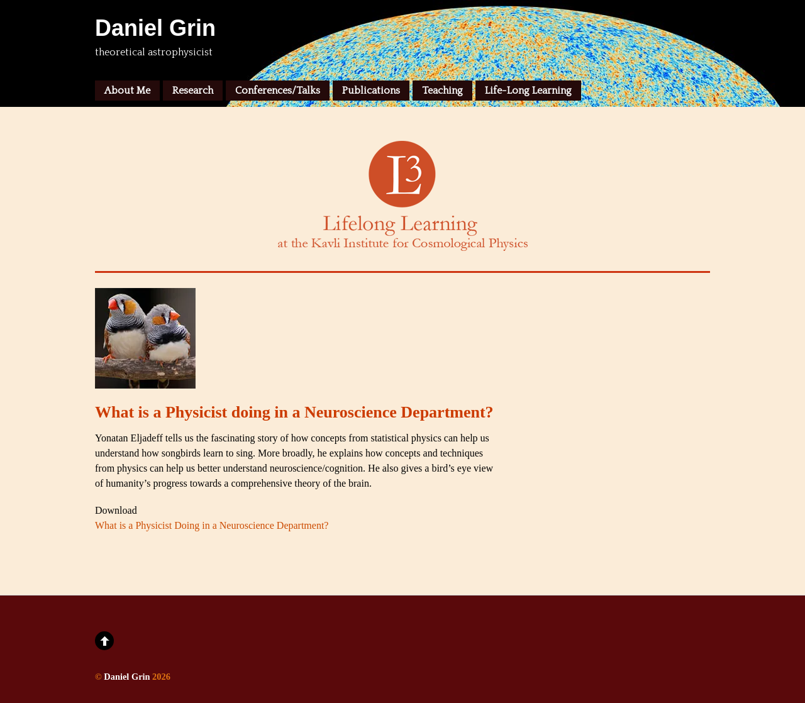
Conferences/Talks (277, 90)
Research (192, 90)
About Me (127, 90)
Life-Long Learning (528, 90)
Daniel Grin (127, 677)
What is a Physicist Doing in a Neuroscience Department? (211, 525)
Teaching (442, 90)
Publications (371, 90)
